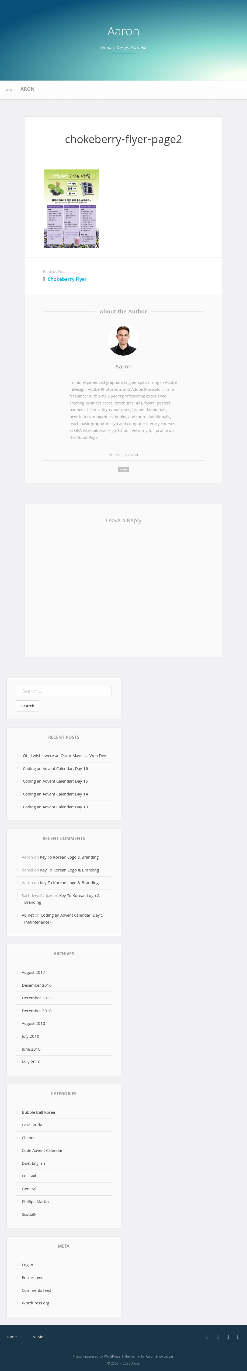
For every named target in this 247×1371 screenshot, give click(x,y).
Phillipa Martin (35, 1202)
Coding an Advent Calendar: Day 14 (55, 794)
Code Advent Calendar (42, 1151)
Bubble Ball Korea (38, 1112)
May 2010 (31, 1062)
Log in (27, 1265)
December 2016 (37, 985)
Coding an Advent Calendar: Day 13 (55, 807)
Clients (28, 1138)
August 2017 (33, 973)
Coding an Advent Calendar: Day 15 (55, 781)
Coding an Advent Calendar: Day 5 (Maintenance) (63, 919)
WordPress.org (35, 1303)
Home (11, 1337)
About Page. (87, 438)
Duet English (33, 1163)
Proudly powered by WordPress (96, 1357)
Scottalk (29, 1214)
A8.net (28, 915)
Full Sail (29, 1176)
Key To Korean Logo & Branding (69, 857)
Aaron (123, 33)
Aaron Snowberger (159, 1357)
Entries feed (33, 1278)
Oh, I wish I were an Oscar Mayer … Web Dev (64, 756)
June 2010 (31, 1049)
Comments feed (36, 1290)
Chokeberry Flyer (67, 280)
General (29, 1189)
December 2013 (37, 998)
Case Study (32, 1125)
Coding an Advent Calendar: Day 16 (55, 769)
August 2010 (33, 1024)
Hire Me (36, 1337)
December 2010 (37, 1011)
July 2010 (30, 1036)
